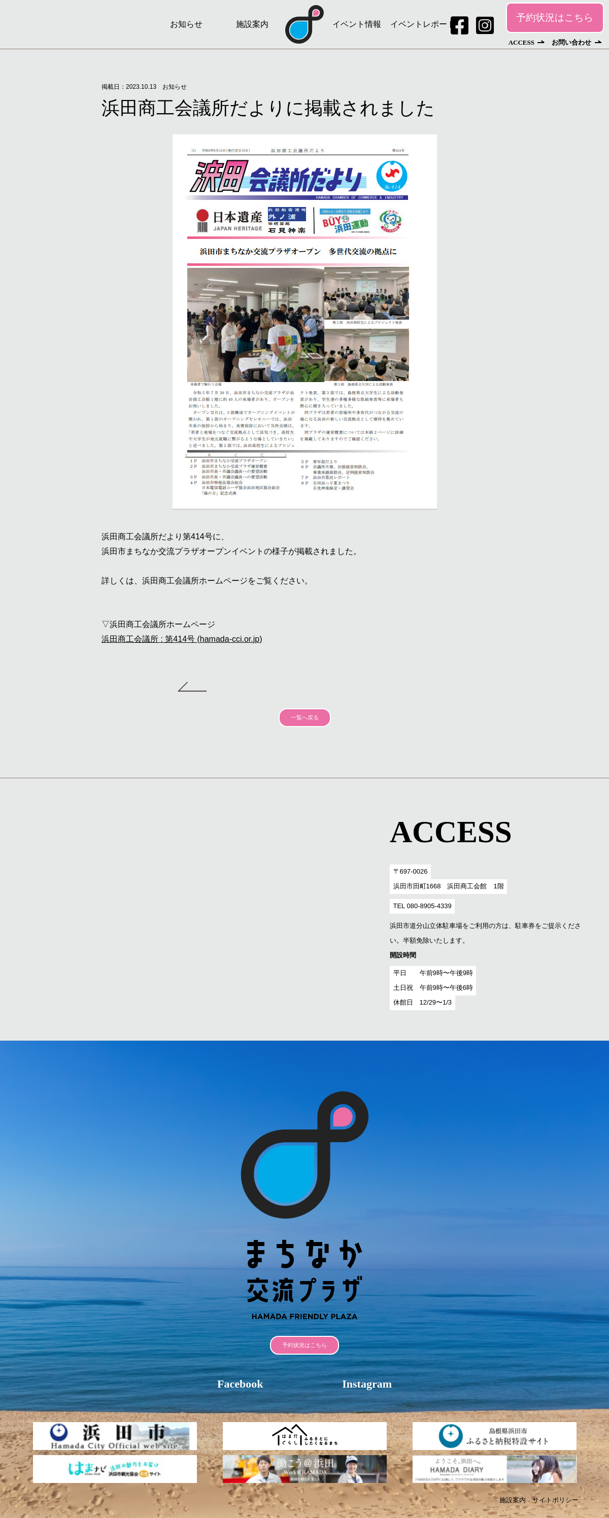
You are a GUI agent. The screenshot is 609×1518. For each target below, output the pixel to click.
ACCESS (521, 42)
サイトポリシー (555, 1500)
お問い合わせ (571, 42)
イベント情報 (356, 24)
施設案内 (252, 24)
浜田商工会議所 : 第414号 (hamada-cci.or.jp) (181, 639)
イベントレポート (422, 24)
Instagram (367, 1383)
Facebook (240, 1383)
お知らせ (186, 24)
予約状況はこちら (554, 17)
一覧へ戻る (305, 717)
